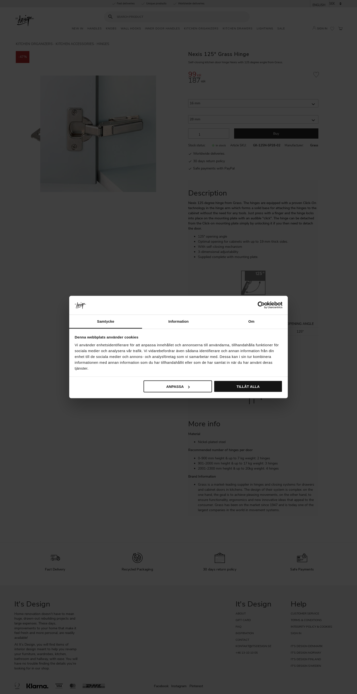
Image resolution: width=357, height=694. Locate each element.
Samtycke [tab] (105, 321)
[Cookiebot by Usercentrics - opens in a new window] (261, 305)
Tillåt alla (248, 386)
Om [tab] (251, 321)
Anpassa (177, 386)
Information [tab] (178, 321)
